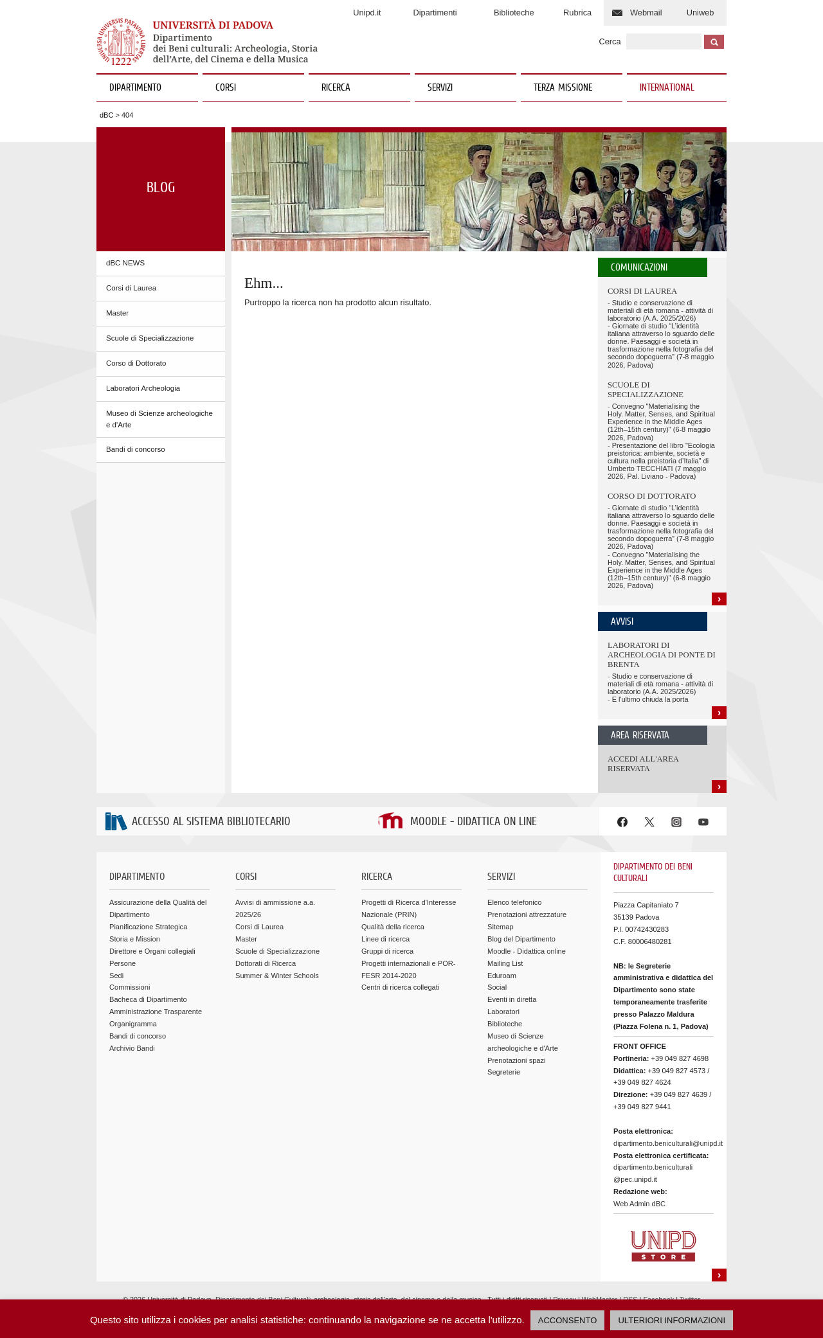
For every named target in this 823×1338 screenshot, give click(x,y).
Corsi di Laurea (131, 288)
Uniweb (700, 12)
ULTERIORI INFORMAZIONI (671, 1320)
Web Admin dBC (639, 1204)
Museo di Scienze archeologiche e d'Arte (159, 419)
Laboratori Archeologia (143, 388)
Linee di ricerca (385, 939)
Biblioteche (514, 12)
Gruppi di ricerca (387, 951)
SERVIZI (467, 88)
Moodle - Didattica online (526, 951)
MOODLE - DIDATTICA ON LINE (473, 822)
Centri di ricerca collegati (400, 987)
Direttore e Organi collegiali (152, 951)
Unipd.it (367, 12)
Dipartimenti (435, 12)
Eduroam (501, 975)
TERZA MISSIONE (563, 88)
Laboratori (503, 1011)
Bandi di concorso (135, 449)
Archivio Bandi (132, 1048)
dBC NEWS (125, 263)
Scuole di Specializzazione (150, 338)
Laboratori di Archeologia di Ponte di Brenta (662, 655)
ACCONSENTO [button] (567, 1320)
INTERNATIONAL (667, 88)
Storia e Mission (134, 939)
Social (497, 987)
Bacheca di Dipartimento (148, 999)
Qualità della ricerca (392, 927)
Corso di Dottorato (136, 363)
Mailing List (505, 963)
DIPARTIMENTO (148, 88)
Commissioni (129, 987)
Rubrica (577, 12)
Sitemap (500, 927)
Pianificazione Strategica (148, 927)
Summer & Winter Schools (277, 975)
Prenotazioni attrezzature (526, 914)
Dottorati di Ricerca (265, 963)
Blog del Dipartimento (521, 939)
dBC (106, 115)
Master (117, 313)
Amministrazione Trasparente (155, 1011)
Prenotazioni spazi (516, 1060)
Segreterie (503, 1072)
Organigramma (133, 1024)
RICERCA (361, 88)
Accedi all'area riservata (643, 763)
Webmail (646, 12)
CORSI (254, 88)
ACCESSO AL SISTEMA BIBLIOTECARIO (211, 822)
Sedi (116, 975)
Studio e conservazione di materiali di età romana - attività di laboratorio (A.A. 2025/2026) (660, 310)
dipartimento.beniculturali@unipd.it (668, 1143)
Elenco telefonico (514, 902)
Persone (122, 963)
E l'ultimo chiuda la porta (650, 699)
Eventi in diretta (511, 999)
